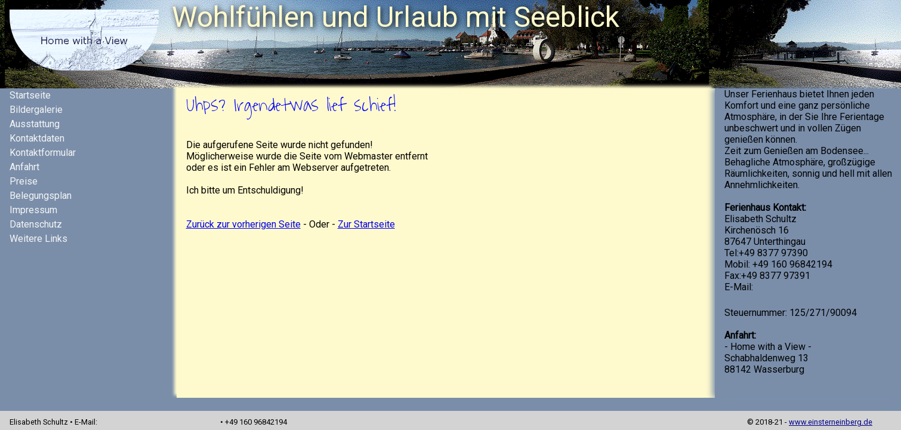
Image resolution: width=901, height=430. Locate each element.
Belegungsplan (41, 195)
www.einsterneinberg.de (830, 421)
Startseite (30, 95)
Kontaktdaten (37, 138)
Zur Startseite (366, 224)
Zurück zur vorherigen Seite (243, 224)
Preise (24, 181)
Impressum (33, 210)
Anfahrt (24, 167)
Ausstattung (35, 124)
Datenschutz (36, 224)
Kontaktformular (43, 152)
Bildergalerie (36, 109)
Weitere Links (38, 238)
